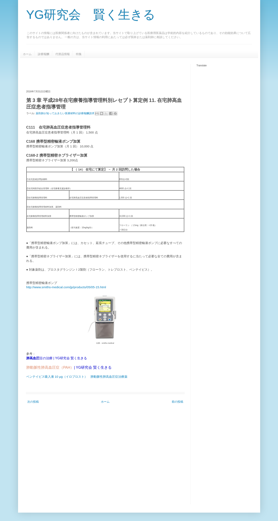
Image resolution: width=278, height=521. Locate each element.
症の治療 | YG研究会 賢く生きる (56, 358)
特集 (79, 54)
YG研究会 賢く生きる (91, 14)
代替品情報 (62, 54)
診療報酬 (43, 54)
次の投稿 (33, 401)
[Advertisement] (101, 73)
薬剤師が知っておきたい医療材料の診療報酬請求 (65, 113)
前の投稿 (177, 401)
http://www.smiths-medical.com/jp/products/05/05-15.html (66, 287)
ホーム (27, 54)
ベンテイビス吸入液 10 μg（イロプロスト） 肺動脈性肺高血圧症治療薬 (76, 376)
